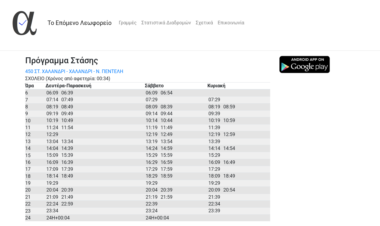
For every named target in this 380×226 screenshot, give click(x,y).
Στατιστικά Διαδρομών (166, 23)
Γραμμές (128, 23)
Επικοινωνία (231, 23)
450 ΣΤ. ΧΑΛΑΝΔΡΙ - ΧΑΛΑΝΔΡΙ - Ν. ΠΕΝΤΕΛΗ (74, 71)
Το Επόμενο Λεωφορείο (80, 22)
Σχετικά (204, 23)
